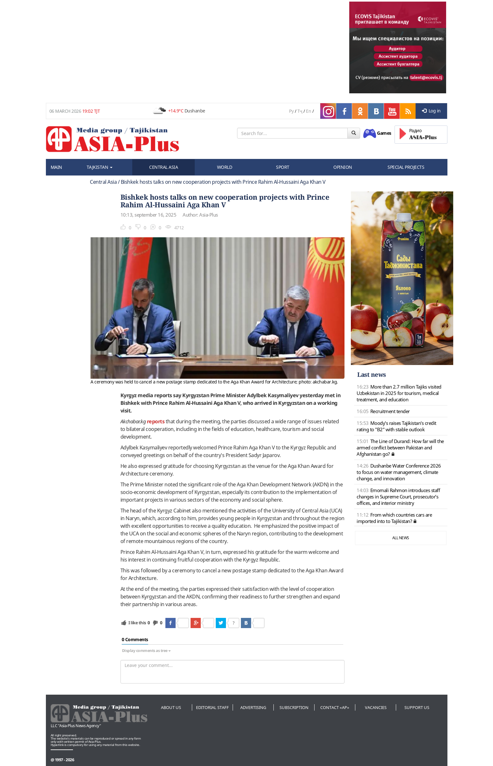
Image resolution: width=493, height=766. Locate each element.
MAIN (56, 167)
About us (171, 707)
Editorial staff (212, 707)
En (308, 111)
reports (156, 421)
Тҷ (299, 111)
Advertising (253, 707)
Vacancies (376, 707)
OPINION (342, 167)
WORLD (224, 167)
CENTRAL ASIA (163, 167)
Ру (291, 111)
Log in (431, 111)
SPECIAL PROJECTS (406, 167)
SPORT (282, 167)
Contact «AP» (334, 707)
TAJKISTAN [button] (99, 167)
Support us (416, 707)
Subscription (293, 707)
